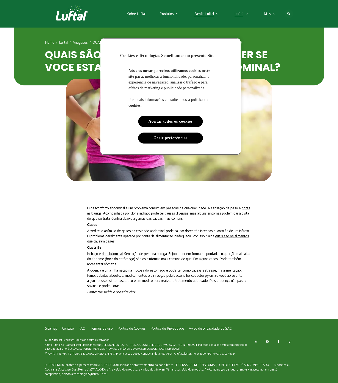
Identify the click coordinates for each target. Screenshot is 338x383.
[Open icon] (289, 13)
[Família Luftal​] (204, 14)
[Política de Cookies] (131, 328)
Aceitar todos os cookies (171, 121)
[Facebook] (278, 341)
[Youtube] (267, 341)
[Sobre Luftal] (136, 14)
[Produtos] (167, 14)
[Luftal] (238, 14)
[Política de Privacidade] (167, 328)
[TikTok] (289, 341)
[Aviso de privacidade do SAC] (210, 328)
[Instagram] (256, 341)
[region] (170, 96)
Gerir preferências (170, 138)
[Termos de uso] (101, 328)
